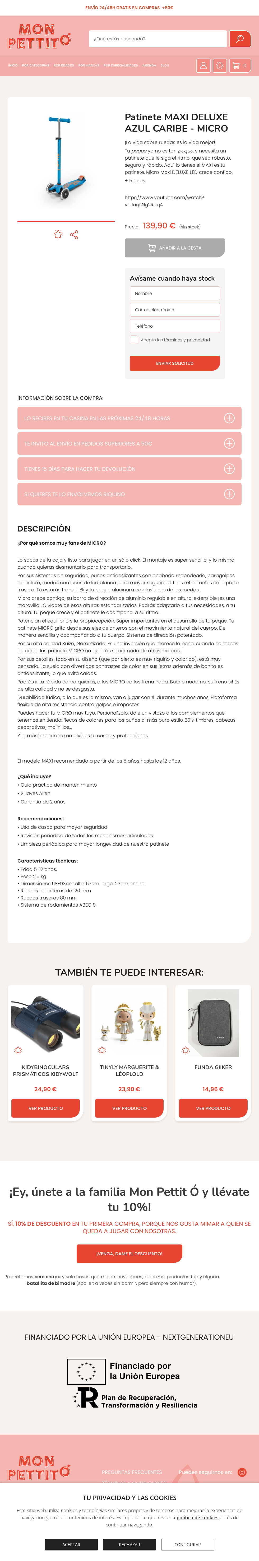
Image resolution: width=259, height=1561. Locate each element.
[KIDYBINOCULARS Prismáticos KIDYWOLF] (46, 1053)
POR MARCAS (88, 65)
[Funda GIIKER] (213, 1053)
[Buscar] (240, 38)
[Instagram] (242, 1472)
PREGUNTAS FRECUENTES (132, 1472)
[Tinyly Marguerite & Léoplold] (129, 1053)
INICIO (12, 65)
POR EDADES (64, 65)
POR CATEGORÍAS (35, 65)
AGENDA (149, 65)
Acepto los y (175, 340)
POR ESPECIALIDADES (121, 65)
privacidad (198, 340)
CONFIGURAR (187, 1545)
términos (173, 340)
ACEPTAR (71, 1545)
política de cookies (198, 1517)
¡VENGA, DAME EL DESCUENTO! (129, 1254)
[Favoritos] (220, 66)
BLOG (164, 65)
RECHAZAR (129, 1545)
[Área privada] (203, 66)
